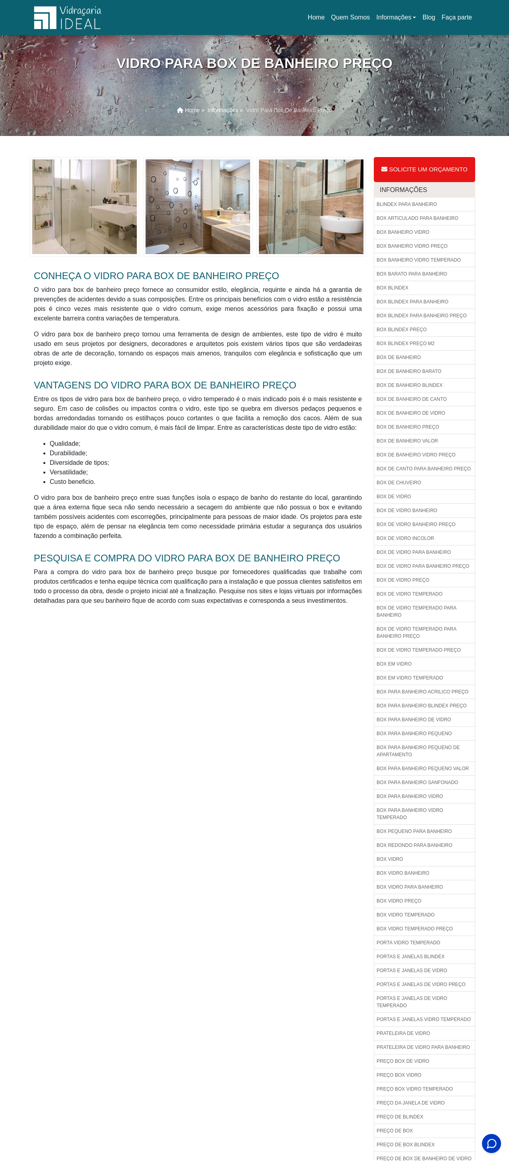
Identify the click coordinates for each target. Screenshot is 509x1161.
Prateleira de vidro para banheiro (423, 1047)
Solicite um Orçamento (424, 169)
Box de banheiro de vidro (411, 413)
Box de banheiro (399, 357)
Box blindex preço (402, 329)
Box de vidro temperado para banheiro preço (417, 632)
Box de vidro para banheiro (414, 552)
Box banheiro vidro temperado (419, 260)
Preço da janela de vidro (411, 1103)
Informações (393, 17)
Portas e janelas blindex (411, 956)
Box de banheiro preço (408, 427)
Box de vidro (394, 496)
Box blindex (392, 288)
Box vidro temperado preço (415, 929)
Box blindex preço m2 (406, 343)
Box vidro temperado (406, 915)
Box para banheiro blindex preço (422, 706)
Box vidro (390, 859)
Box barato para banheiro (412, 274)
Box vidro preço (399, 901)
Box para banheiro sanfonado (417, 782)
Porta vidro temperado (408, 942)
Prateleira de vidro (403, 1033)
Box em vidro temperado (410, 678)
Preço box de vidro (403, 1061)
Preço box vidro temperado (415, 1089)
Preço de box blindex (406, 1144)
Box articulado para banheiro (417, 218)
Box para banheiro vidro (410, 796)
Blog (428, 17)
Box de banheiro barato (409, 371)
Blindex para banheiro (407, 204)
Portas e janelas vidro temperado (424, 1019)
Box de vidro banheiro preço (416, 524)
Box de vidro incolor (405, 538)
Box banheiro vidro (403, 232)
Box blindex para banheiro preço (422, 315)
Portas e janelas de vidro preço (421, 984)
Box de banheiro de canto (412, 399)
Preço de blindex (400, 1117)
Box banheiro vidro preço (412, 246)
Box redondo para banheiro (414, 845)
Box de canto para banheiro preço (424, 469)
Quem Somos (350, 17)
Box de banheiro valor (407, 441)
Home (317, 19)
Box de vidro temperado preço (419, 650)
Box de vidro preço (403, 580)
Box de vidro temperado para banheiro (417, 611)
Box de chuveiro (399, 482)
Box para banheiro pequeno (414, 733)
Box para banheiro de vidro (414, 719)
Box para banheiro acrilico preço (422, 692)
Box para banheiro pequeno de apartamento (418, 751)
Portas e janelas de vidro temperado (412, 1002)
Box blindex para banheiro (413, 302)
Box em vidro (394, 664)
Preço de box (395, 1131)
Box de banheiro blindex (410, 385)
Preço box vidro (399, 1075)
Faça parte (457, 17)
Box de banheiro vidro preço (416, 455)
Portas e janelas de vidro (412, 970)
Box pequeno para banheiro (414, 831)
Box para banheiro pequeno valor (423, 768)
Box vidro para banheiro (410, 887)
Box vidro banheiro (403, 873)
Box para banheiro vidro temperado (410, 814)
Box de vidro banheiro (407, 510)
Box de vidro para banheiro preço (423, 566)
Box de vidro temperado (410, 594)
